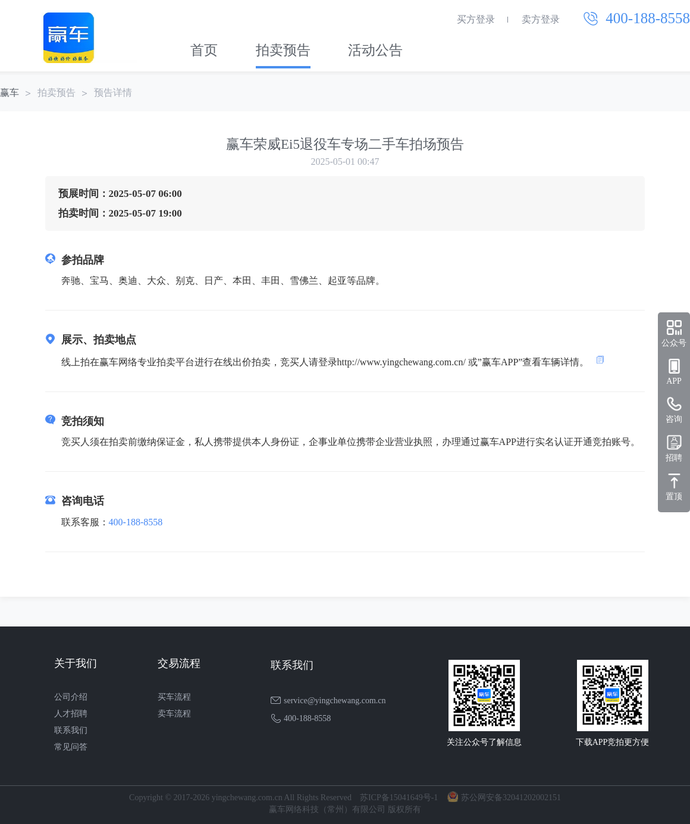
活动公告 (375, 50)
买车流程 (174, 697)
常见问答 (70, 746)
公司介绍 (70, 697)
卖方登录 (541, 19)
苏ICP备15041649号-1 (399, 797)
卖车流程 (174, 713)
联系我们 (70, 730)
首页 (204, 50)
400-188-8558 (136, 522)
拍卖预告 (283, 50)
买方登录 (476, 19)
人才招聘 (70, 713)
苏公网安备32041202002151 (511, 797)
